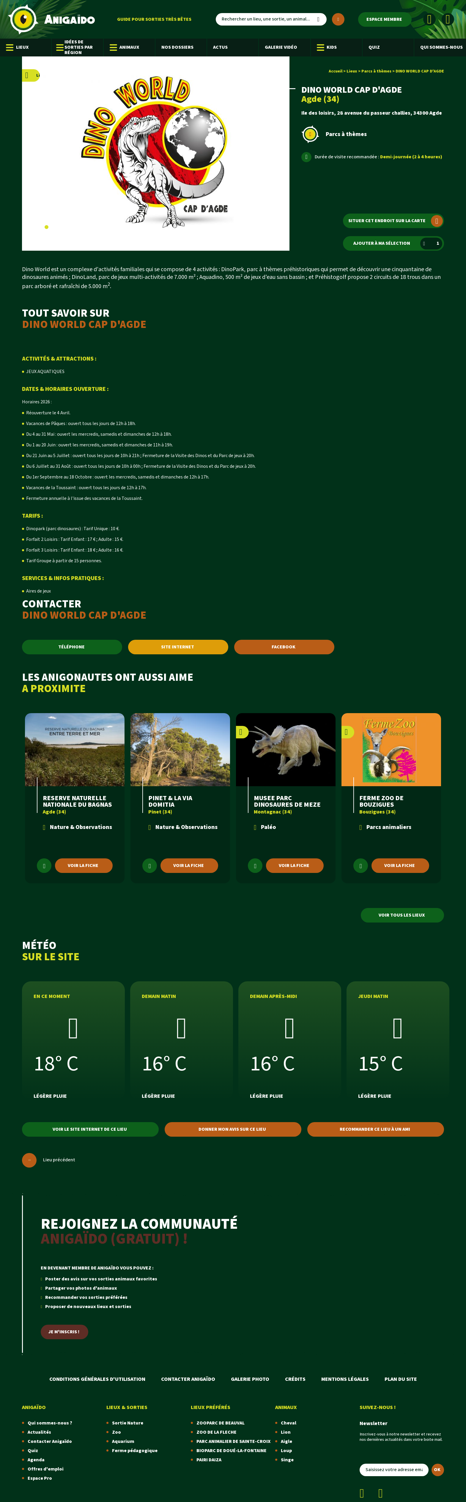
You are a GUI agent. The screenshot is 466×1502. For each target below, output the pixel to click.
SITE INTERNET (177, 647)
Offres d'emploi (46, 1469)
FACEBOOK (283, 647)
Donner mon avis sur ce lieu (232, 1129)
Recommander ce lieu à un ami (375, 1129)
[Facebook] (429, 19)
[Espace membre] (385, 19)
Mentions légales (345, 1379)
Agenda (36, 1460)
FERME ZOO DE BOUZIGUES (381, 801)
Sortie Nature (127, 1423)
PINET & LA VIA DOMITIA (170, 801)
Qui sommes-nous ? (50, 1423)
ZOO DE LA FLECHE (216, 1432)
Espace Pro (40, 1478)
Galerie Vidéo (281, 47)
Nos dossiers (177, 47)
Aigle (286, 1441)
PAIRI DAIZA (208, 1460)
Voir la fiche (83, 866)
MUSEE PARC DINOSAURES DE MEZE (287, 801)
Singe (287, 1460)
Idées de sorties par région (75, 47)
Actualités (39, 1432)
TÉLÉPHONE (71, 647)
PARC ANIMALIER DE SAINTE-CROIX (233, 1441)
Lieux (17, 47)
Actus (220, 47)
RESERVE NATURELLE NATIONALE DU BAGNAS (77, 801)
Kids (327, 47)
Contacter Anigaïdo (188, 1379)
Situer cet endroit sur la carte (395, 221)
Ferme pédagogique (135, 1451)
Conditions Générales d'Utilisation (97, 1379)
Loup (286, 1451)
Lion (286, 1432)
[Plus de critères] (338, 19)
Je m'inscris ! (63, 1332)
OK (437, 1470)
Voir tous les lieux (402, 915)
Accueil (335, 71)
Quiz (374, 47)
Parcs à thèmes (376, 71)
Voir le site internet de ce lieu (90, 1129)
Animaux (124, 47)
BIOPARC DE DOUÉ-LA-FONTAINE (231, 1451)
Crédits (295, 1379)
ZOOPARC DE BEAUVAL (220, 1423)
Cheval (288, 1423)
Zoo (116, 1432)
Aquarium (123, 1441)
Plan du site (401, 1379)
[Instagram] (448, 19)
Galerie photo (250, 1379)
